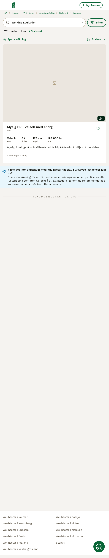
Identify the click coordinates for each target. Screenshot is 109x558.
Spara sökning (14, 39)
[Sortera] (96, 39)
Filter (96, 22)
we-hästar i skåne (67, 523)
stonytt (60, 542)
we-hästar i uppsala (16, 529)
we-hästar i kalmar (15, 517)
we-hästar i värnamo (69, 536)
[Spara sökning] (99, 546)
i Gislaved (35, 31)
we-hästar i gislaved (69, 529)
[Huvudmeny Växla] (6, 5)
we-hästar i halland (15, 542)
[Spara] (98, 128)
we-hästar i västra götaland (20, 549)
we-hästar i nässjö (68, 517)
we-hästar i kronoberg (17, 523)
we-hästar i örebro (15, 536)
